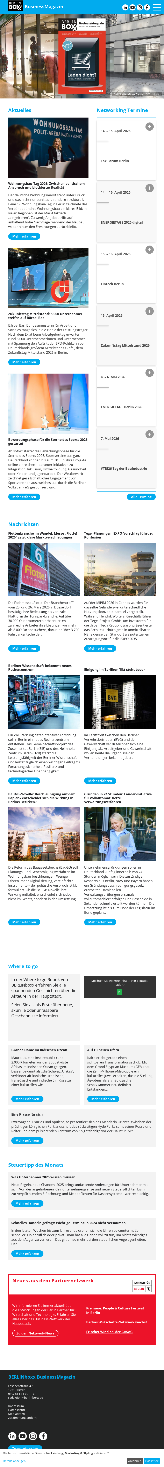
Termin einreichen (25, 1448)
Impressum (16, 1406)
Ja (119, 992)
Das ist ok (151, 1461)
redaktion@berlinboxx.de (25, 1398)
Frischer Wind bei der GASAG (109, 1332)
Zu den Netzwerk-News (35, 1333)
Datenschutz (17, 1410)
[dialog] (82, 1458)
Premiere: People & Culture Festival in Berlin (115, 1310)
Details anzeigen (14, 1461)
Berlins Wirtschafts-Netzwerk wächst (116, 1322)
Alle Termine (141, 497)
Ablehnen (135, 1461)
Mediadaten (16, 1414)
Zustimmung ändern (22, 1418)
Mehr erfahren (24, 236)
